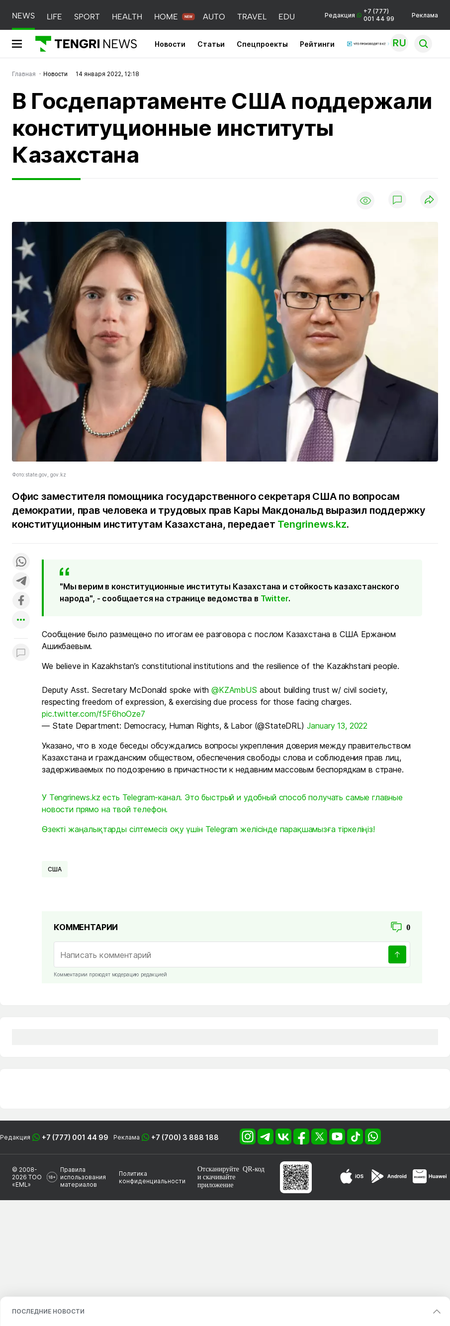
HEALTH (127, 16)
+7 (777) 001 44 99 (75, 1137)
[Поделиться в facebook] (21, 601)
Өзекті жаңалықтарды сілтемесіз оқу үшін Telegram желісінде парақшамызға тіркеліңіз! (208, 829)
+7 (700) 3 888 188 (185, 1137)
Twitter (274, 598)
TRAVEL (252, 16)
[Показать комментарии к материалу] (21, 653)
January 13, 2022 (337, 726)
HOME (166, 16)
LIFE (54, 16)
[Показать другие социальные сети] (21, 620)
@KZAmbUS (234, 690)
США (55, 869)
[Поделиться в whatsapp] (21, 562)
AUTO (214, 16)
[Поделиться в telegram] (21, 581)
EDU (286, 16)
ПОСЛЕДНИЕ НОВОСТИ (48, 1311)
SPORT (87, 16)
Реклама (425, 15)
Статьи (211, 44)
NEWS (23, 15)
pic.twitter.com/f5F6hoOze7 (93, 714)
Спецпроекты (262, 44)
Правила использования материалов (83, 1177)
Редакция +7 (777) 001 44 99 (359, 14)
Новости (170, 44)
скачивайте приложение (216, 1181)
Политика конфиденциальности (152, 1177)
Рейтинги (317, 44)
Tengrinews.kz (311, 524)
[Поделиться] (429, 200)
